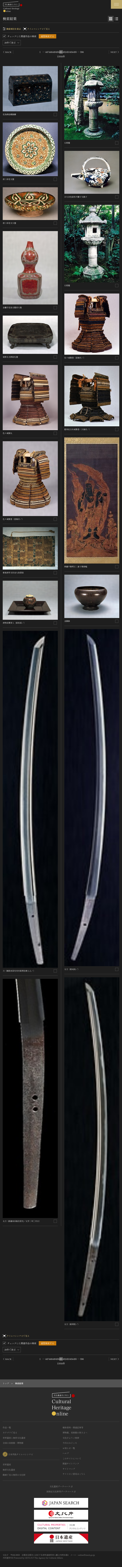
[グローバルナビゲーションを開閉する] (116, 4)
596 (82, 52)
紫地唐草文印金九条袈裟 (13, 572)
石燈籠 (67, 142)
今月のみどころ (70, 1442)
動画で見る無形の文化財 (14, 1474)
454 (71, 52)
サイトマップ (69, 1468)
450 (57, 52)
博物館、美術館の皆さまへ (75, 1432)
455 (75, 52)
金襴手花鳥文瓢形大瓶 (12, 307)
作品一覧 (7, 1427)
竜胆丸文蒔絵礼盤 (10, 356)
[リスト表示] (116, 19)
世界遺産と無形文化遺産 (14, 1437)
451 (61, 52)
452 (64, 52)
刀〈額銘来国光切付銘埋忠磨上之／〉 (19, 970)
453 (68, 52)
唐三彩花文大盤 (9, 223)
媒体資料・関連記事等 (73, 1427)
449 (54, 52)
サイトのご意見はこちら (74, 1473)
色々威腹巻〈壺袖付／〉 (13, 519)
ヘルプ (66, 1453)
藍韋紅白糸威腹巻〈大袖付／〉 (77, 429)
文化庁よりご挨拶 (71, 1437)
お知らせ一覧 (69, 1448)
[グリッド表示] (111, 19)
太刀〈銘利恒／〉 (72, 1324)
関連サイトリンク (71, 1463)
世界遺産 (7, 1464)
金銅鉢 (67, 621)
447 (47, 52)
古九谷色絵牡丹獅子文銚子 (75, 196)
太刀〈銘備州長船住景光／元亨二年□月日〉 (22, 1221)
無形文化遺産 (9, 1469)
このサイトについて (72, 1458)
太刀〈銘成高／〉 (72, 969)
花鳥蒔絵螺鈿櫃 (9, 114)
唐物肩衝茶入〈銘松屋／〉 (14, 622)
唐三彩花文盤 (8, 179)
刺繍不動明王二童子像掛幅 (75, 566)
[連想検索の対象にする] (55, 114)
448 (50, 52)
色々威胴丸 (7, 433)
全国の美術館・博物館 (13, 1442)
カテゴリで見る (10, 1432)
